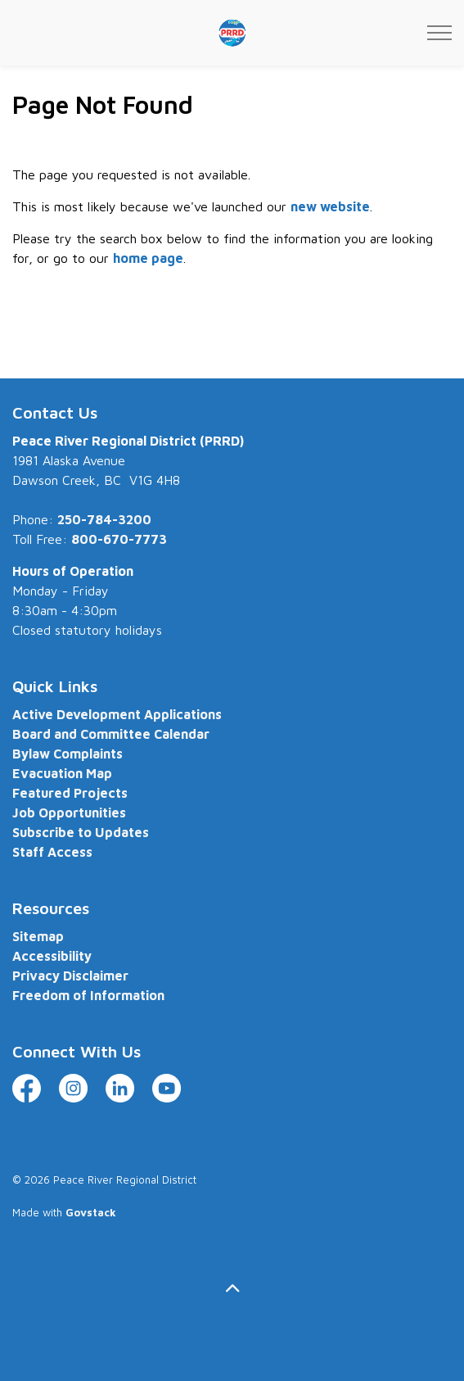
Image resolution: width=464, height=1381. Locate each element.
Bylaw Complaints (67, 753)
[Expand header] (439, 33)
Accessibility (52, 956)
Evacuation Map (62, 773)
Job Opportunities (69, 812)
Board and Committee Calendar (110, 734)
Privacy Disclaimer (70, 975)
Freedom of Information (88, 995)
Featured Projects (70, 793)
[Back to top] (232, 1288)
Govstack (90, 1212)
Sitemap (38, 936)
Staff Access (52, 851)
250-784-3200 (104, 519)
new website (330, 206)
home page (148, 258)
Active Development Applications (117, 714)
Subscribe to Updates (80, 832)
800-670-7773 (119, 539)
